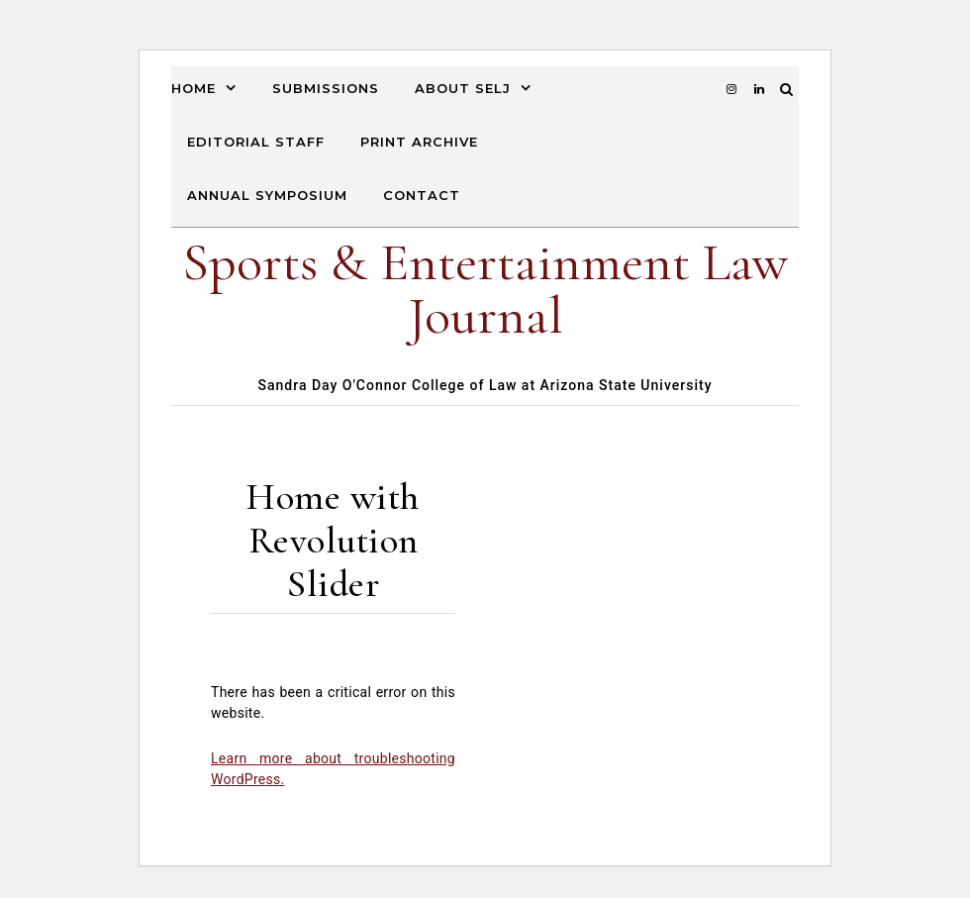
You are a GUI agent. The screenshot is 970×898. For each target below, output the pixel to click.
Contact (421, 195)
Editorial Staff (256, 142)
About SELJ (463, 88)
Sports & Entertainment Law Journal (485, 289)
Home (193, 88)
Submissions (325, 88)
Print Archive (419, 142)
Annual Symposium (267, 195)
